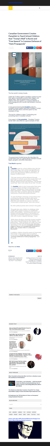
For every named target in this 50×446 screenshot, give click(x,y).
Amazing (15, 412)
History (34, 412)
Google (29, 412)
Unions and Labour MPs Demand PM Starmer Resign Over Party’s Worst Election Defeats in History (20, 328)
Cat (24, 412)
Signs (28, 414)
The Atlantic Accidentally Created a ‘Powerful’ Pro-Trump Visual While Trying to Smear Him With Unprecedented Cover (25, 390)
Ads (10, 412)
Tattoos (33, 414)
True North (12, 163)
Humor (10, 414)
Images (15, 414)
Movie (20, 414)
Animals (20, 412)
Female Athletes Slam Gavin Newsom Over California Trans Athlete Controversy (17, 335)
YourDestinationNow (16, 2)
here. (18, 246)
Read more (15, 332)
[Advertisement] (25, 21)
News (10, 251)
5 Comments (11, 48)
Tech (38, 414)
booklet (27, 107)
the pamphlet (22, 119)
